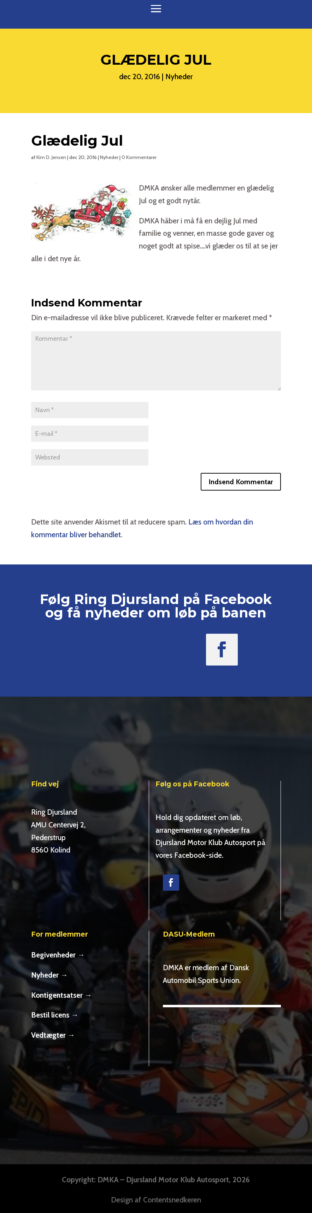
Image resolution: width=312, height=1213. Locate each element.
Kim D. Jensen (51, 157)
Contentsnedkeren (172, 1199)
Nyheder (179, 76)
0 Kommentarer (139, 157)
